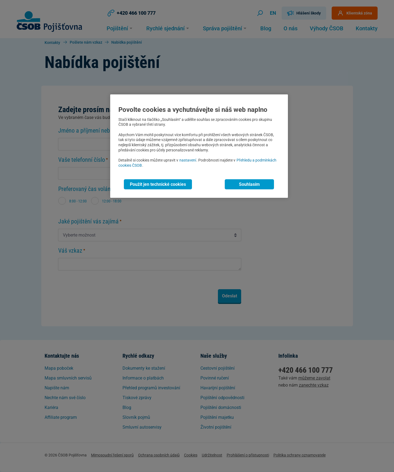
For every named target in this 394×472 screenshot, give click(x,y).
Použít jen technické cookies (158, 184)
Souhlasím (249, 184)
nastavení (187, 160)
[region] (199, 146)
